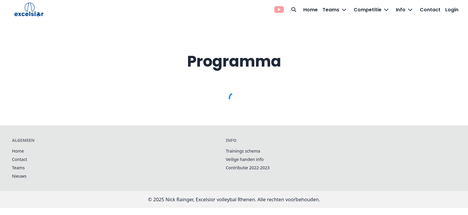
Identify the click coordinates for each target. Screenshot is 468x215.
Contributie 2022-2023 (247, 168)
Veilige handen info (245, 159)
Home (310, 9)
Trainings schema (243, 151)
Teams (18, 168)
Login (451, 9)
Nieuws (19, 176)
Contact (430, 9)
